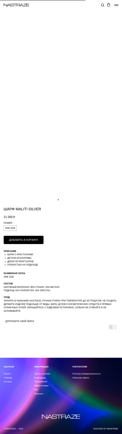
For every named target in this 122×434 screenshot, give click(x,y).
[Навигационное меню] (116, 5)
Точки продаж (40, 378)
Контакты (8, 382)
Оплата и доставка (42, 374)
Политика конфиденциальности (86, 374)
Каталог (7, 374)
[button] (102, 5)
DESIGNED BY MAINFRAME (105, 429)
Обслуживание (40, 382)
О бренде (8, 378)
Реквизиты (38, 394)
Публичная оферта (80, 378)
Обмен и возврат (41, 386)
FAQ (36, 390)
